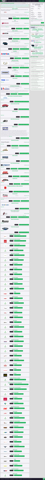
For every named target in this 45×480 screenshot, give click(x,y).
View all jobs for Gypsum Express (25, 176)
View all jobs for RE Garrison (17, 365)
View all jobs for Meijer (17, 293)
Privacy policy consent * (34, 18)
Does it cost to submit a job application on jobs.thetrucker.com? (36, 65)
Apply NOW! (10, 18)
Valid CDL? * (32, 14)
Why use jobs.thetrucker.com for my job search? (37, 58)
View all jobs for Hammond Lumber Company (20, 240)
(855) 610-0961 (27, 12)
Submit (42, 22)
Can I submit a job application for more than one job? (37, 67)
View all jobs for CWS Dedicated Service (19, 408)
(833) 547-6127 (27, 43)
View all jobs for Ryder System (18, 312)
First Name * (32, 6)
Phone (39, 8)
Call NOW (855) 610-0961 (16, 18)
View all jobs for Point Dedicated (18, 317)
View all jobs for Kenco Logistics (18, 307)
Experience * (39, 12)
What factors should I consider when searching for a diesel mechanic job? (37, 87)
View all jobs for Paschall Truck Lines (18, 341)
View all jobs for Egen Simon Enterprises (24, 124)
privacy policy (37, 19)
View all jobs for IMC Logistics (18, 274)
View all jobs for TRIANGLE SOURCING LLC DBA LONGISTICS (21, 191)
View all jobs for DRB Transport (18, 264)
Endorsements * (40, 16)
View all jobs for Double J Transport (24, 153)
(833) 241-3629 (27, 72)
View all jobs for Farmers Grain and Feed (24, 109)
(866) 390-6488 (27, 142)
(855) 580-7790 (27, 195)
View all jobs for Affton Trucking (25, 38)
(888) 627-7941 (27, 172)
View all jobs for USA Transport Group (19, 360)
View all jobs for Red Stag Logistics (18, 250)
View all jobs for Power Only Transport (24, 232)
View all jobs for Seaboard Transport (24, 208)
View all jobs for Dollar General (18, 465)
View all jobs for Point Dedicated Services (23, 168)
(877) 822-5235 (27, 88)
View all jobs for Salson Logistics (25, 18)
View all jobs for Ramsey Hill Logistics (24, 145)
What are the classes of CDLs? (35, 79)
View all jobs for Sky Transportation (18, 432)
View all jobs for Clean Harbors (18, 398)
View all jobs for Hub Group (17, 441)
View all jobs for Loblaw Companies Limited (19, 245)
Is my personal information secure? (35, 85)
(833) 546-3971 (27, 180)
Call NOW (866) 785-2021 (19, 28)
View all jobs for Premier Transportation (19, 446)
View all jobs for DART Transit (18, 475)
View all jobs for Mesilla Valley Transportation (19, 422)
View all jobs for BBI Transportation (18, 336)
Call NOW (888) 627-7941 (16, 176)
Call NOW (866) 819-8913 (16, 67)
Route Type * (39, 14)
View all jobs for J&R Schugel (17, 451)
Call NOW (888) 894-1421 (18, 58)
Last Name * (39, 6)
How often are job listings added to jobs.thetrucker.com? (35, 62)
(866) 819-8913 (27, 63)
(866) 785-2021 (27, 23)
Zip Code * (32, 8)
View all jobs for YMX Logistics (25, 83)
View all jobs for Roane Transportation (24, 224)
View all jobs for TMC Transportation (18, 427)
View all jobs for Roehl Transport (18, 298)
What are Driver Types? (34, 81)
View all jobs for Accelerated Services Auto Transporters (21, 384)
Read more (14, 16)
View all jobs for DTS (26, 28)
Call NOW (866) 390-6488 (15, 145)
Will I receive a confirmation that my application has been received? (37, 69)
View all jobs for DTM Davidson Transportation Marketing (22, 101)
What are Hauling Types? (34, 82)
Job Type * (32, 12)
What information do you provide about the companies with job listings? (37, 78)
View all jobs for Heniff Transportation (19, 288)
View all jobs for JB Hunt (17, 374)
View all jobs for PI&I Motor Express (24, 67)
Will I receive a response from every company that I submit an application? (37, 76)
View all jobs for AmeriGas (25, 58)
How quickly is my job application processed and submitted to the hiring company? (37, 71)
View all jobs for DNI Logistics (18, 269)
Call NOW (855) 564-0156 (14, 168)
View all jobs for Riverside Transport (18, 470)
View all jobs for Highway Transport (18, 403)
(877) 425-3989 (27, 213)
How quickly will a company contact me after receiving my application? (37, 73)
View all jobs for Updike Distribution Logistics (20, 379)
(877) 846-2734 (27, 33)
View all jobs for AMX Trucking (18, 331)
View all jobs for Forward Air (17, 355)
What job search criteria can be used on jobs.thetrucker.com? (36, 60)
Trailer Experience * (33, 16)
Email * (32, 10)
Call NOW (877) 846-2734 (16, 38)
